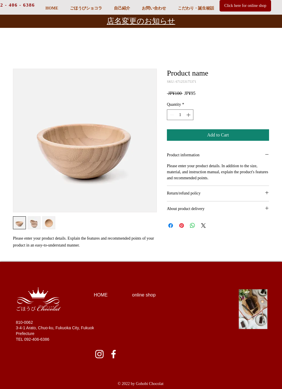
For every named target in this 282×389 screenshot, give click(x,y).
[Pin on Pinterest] (181, 225)
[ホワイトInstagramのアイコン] (99, 354)
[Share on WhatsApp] (192, 225)
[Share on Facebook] (170, 225)
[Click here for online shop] (245, 5)
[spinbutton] (180, 115)
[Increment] (189, 115)
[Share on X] (203, 225)
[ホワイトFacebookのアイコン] (113, 354)
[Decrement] (171, 115)
